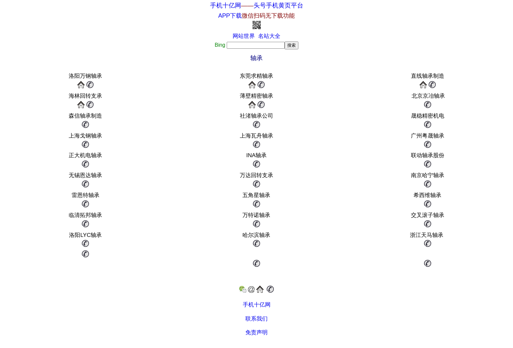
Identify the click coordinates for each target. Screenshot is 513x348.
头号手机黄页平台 (278, 5)
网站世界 (244, 36)
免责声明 (256, 332)
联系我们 (256, 319)
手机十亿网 (225, 5)
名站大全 (269, 36)
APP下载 (256, 15)
